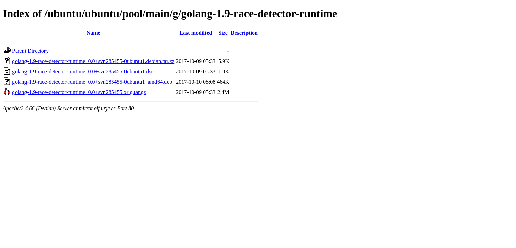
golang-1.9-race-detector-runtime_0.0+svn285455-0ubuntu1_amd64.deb (92, 82)
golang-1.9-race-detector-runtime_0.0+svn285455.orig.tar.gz (79, 92)
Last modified (195, 33)
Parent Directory (30, 51)
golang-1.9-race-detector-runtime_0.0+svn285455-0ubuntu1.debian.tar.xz (93, 61)
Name (93, 33)
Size (223, 33)
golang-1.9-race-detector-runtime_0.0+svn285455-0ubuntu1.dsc (83, 71)
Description (244, 33)
